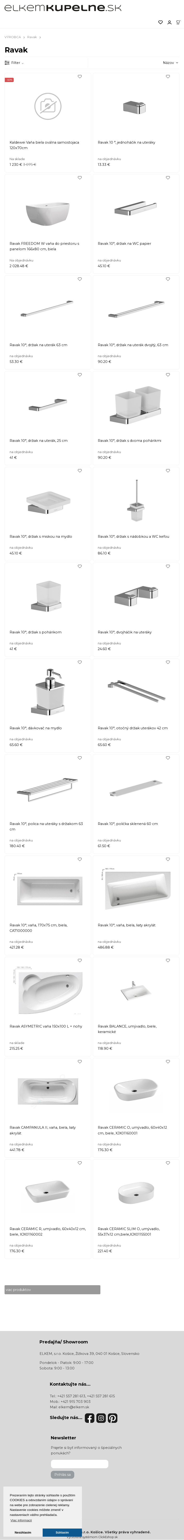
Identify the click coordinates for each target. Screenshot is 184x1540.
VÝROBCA (13, 37)
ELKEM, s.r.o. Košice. (85, 1532)
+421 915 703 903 (76, 1401)
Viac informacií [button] (21, 1520)
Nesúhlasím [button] (23, 1532)
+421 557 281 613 (71, 1396)
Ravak (32, 37)
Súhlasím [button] (62, 1532)
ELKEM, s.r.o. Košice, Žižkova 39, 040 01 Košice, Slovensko (89, 1354)
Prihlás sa (62, 1474)
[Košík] (180, 22)
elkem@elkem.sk (73, 1407)
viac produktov (19, 1290)
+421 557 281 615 (101, 1396)
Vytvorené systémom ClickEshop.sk (92, 1537)
